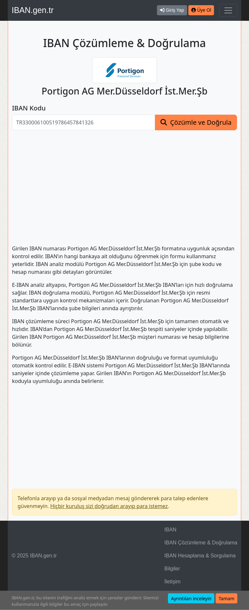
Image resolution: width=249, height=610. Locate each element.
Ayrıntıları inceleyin (191, 598)
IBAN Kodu (29, 108)
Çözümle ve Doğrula (200, 122)
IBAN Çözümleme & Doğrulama (200, 542)
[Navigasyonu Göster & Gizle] (228, 10)
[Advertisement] (124, 183)
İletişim (172, 581)
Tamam (226, 598)
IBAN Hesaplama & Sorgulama (200, 555)
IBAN (170, 529)
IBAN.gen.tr (32, 10)
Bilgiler (172, 568)
